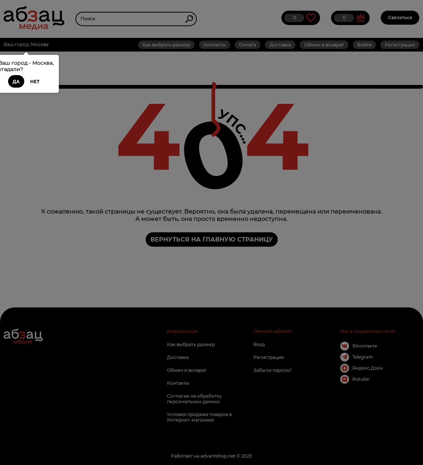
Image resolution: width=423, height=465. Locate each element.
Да (16, 81)
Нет (35, 81)
